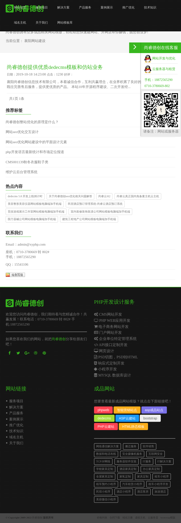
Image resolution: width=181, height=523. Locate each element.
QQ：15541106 (17, 264)
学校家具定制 (104, 469)
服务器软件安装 (126, 461)
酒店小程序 (124, 491)
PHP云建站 (106, 426)
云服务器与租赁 (159, 69)
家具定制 (142, 476)
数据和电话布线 (106, 454)
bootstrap (150, 418)
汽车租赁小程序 (132, 484)
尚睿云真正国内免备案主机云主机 (138, 196)
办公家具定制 (151, 469)
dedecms (104, 418)
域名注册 (127, 517)
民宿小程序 (103, 491)
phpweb (103, 410)
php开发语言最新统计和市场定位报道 (35, 152)
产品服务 (85, 7)
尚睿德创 (59, 339)
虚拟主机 (140, 517)
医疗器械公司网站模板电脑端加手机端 (32, 219)
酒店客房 (142, 491)
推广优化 (128, 7)
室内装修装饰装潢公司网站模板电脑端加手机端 (100, 211)
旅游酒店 (160, 491)
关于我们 (42, 22)
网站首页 (20, 7)
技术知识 (150, 7)
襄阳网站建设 (34, 41)
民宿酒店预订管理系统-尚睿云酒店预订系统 (95, 203)
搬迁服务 (130, 446)
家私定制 (125, 476)
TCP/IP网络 (103, 461)
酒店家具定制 (127, 469)
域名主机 (20, 22)
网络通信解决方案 (107, 446)
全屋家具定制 (104, 476)
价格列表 (102, 517)
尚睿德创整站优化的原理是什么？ (32, 122)
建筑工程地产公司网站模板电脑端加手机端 (89, 219)
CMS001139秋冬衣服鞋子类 (27, 162)
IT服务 (147, 461)
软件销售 (148, 446)
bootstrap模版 (167, 517)
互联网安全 (155, 454)
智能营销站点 (127, 410)
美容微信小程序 (106, 499)
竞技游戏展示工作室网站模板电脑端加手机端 (36, 211)
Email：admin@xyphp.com (25, 244)
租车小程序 (162, 476)
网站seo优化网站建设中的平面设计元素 (36, 142)
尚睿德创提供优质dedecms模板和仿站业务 (55, 67)
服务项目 (42, 7)
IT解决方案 (164, 461)
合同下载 (115, 517)
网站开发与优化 (159, 58)
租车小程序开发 (158, 484)
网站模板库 (65, 22)
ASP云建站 (127, 418)
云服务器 (153, 517)
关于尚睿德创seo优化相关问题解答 (70, 196)
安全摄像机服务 (132, 454)
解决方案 (63, 7)
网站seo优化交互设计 (22, 132)
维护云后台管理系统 (21, 172)
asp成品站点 (154, 410)
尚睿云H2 (104, 196)
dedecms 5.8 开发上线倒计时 (25, 196)
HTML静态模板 (133, 426)
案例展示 (107, 7)
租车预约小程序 (106, 484)
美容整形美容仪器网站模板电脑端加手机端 (35, 203)
